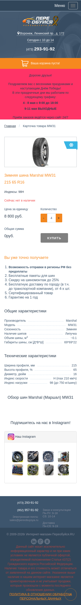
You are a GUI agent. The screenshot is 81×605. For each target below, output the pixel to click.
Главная (10, 126)
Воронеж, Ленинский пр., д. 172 (40, 33)
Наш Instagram (25, 436)
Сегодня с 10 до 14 (40, 40)
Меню (59, 5)
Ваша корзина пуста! (40, 63)
